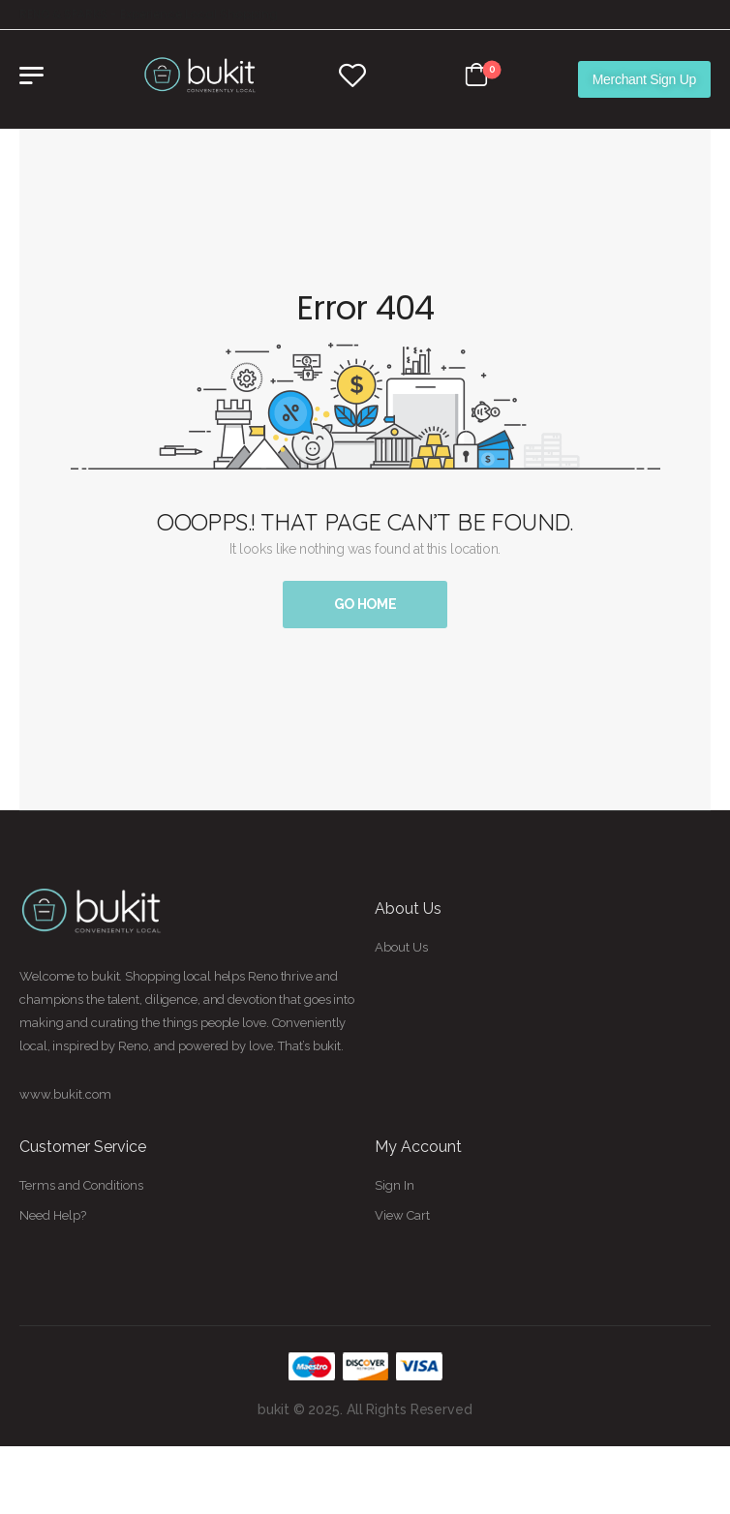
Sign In (394, 1185)
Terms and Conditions (81, 1185)
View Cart (402, 1215)
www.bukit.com (65, 1094)
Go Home (365, 604)
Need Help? (52, 1215)
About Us (401, 947)
